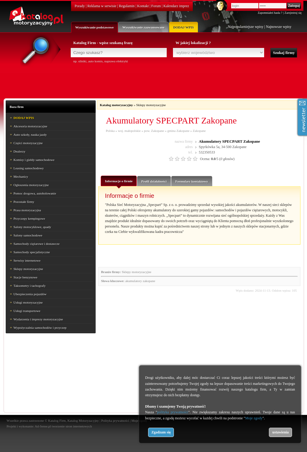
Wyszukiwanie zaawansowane (143, 27)
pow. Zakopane (154, 130)
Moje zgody (254, 418)
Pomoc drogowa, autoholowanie (34, 193)
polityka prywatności (172, 412)
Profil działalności (153, 181)
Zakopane (199, 130)
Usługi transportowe (26, 311)
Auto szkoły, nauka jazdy (30, 134)
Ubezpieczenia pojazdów (29, 294)
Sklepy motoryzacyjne (28, 269)
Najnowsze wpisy (278, 27)
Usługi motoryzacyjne (28, 302)
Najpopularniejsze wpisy (246, 27)
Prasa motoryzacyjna (27, 210)
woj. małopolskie (129, 130)
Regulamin (127, 6)
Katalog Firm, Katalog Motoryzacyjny (73, 420)
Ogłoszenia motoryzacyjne (31, 185)
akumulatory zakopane (140, 281)
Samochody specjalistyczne (31, 252)
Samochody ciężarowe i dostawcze (36, 243)
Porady (80, 6)
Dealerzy (19, 151)
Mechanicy (20, 176)
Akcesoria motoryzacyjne (30, 126)
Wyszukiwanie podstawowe (94, 27)
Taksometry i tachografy (29, 285)
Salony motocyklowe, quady (32, 227)
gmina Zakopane (178, 130)
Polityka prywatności (115, 420)
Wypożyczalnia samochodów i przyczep (40, 327)
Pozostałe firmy (23, 202)
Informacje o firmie (118, 182)
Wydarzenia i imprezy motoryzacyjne (38, 319)
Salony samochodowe (27, 235)
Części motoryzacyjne (28, 143)
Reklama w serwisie (101, 6)
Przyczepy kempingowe (29, 218)
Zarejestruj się (293, 12)
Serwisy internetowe (26, 260)
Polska (110, 130)
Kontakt (143, 6)
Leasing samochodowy (28, 168)
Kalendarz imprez (176, 6)
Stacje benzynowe (25, 277)
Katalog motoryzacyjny (116, 105)
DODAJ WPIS (183, 27)
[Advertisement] (153, 80)
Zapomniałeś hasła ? (270, 12)
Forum (156, 6)
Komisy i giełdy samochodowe (34, 160)
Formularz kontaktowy (191, 181)
